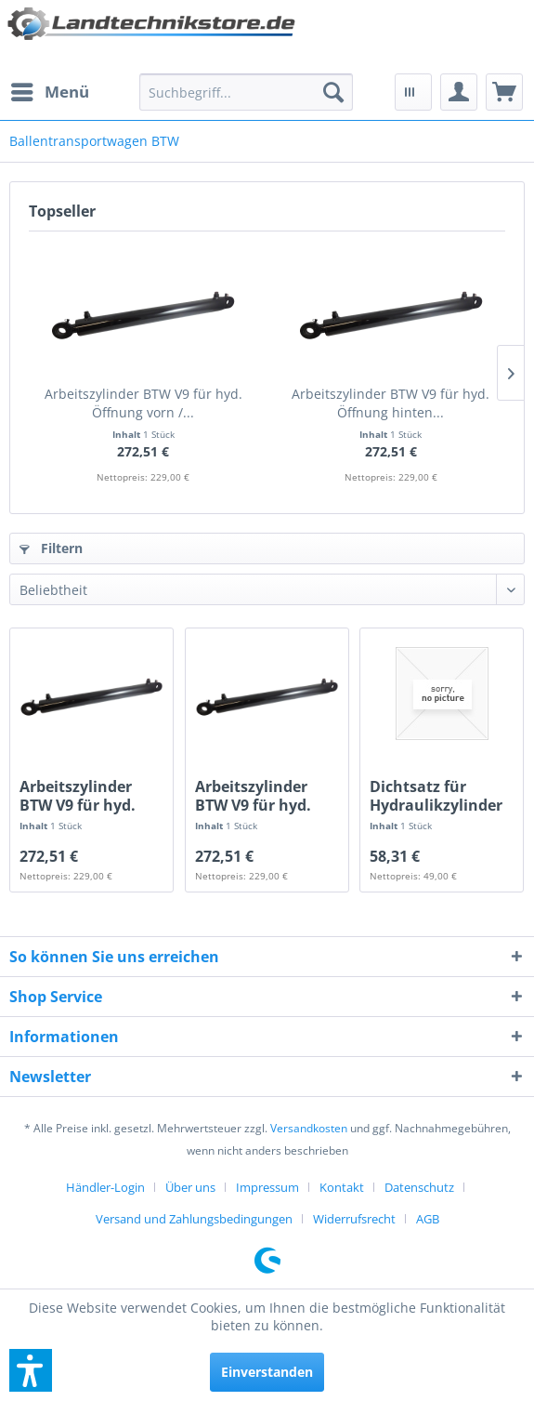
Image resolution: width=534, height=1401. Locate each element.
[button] (30, 1370)
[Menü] (49, 92)
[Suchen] (333, 92)
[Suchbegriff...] (246, 92)
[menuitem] (49, 92)
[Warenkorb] (504, 92)
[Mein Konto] (458, 92)
